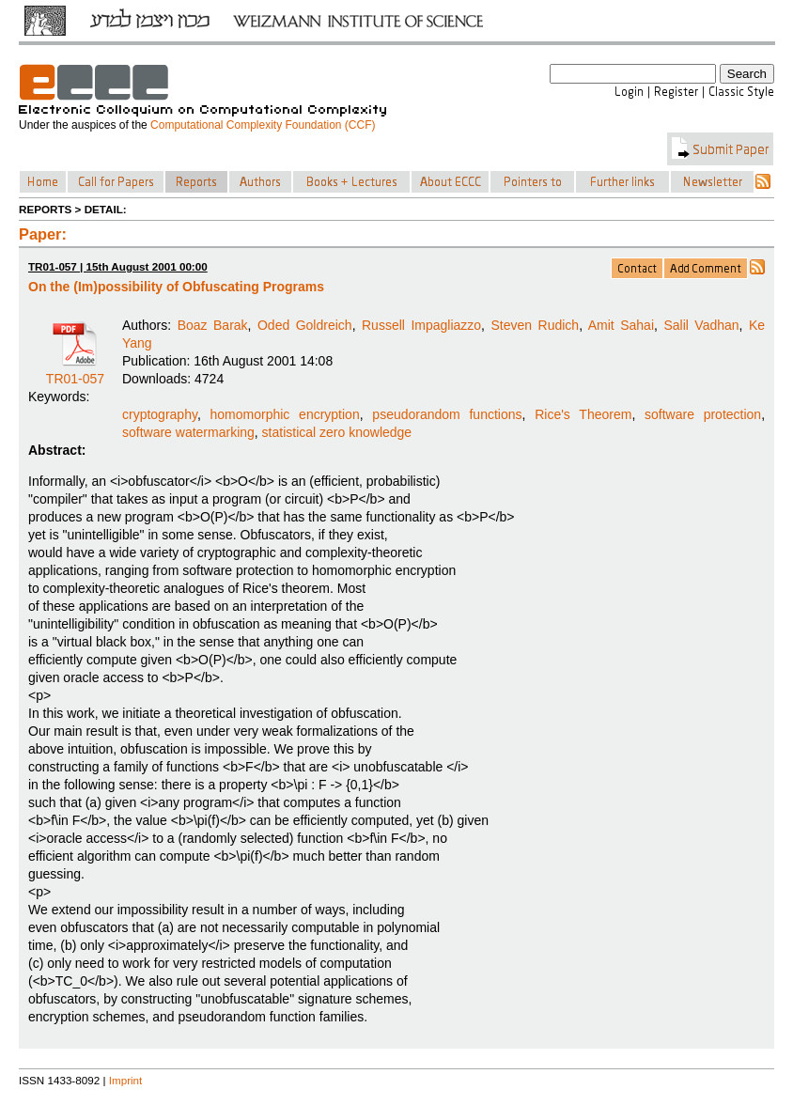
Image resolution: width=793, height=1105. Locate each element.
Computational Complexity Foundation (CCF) (262, 125)
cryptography (159, 414)
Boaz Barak (213, 325)
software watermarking (188, 432)
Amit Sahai (621, 325)
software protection (703, 414)
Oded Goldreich (304, 325)
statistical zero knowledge (337, 432)
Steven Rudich (534, 325)
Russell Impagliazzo (421, 325)
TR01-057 (75, 372)
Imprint (126, 1080)
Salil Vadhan (701, 325)
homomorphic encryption (285, 414)
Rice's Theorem (583, 414)
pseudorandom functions (446, 414)
